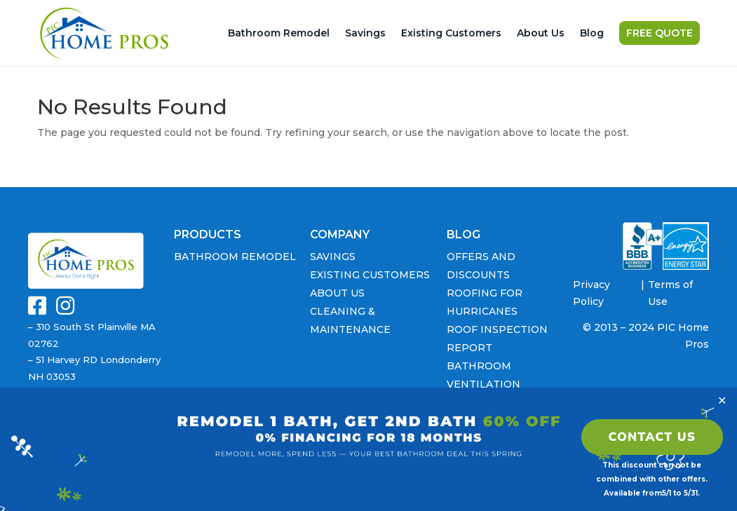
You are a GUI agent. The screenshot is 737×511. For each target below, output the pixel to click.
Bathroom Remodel (279, 35)
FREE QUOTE (659, 35)
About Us (540, 35)
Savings (365, 35)
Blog (592, 35)
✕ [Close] (721, 400)
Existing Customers (451, 35)
